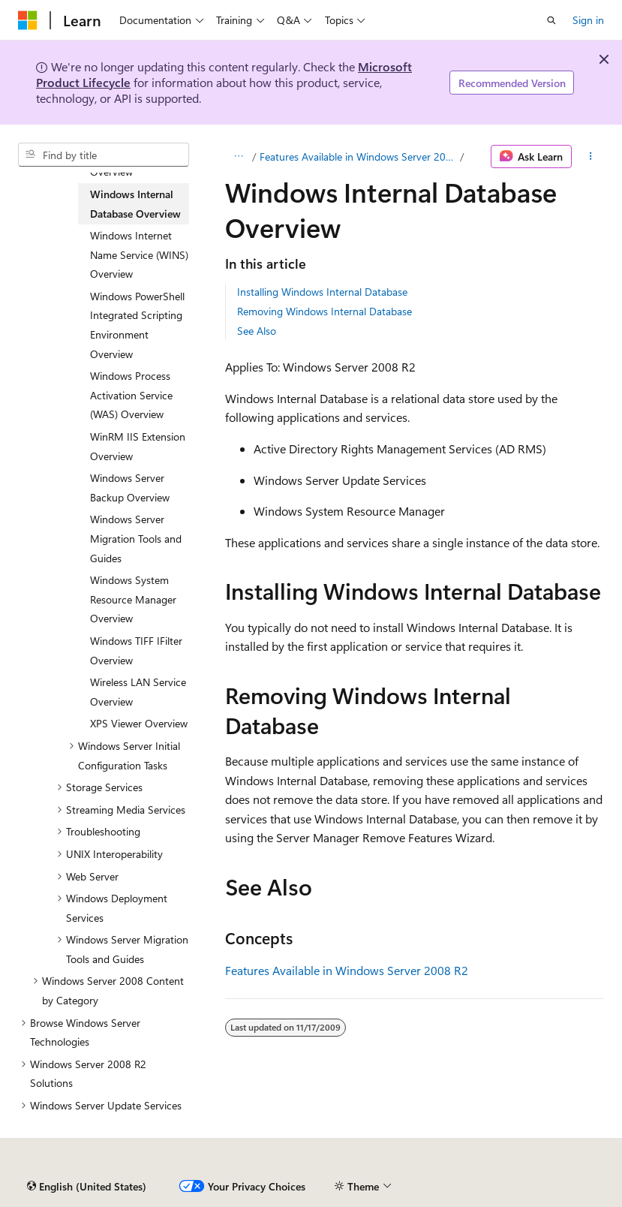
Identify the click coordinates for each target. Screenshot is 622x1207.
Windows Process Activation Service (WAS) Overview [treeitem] (131, 395)
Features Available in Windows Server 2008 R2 (358, 156)
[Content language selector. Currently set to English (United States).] (86, 1187)
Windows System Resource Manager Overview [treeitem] (133, 599)
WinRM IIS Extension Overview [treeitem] (137, 446)
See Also (256, 331)
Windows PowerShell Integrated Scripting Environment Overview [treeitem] (137, 325)
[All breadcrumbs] (238, 157)
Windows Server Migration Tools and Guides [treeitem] (136, 538)
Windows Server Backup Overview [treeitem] (130, 487)
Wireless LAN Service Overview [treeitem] (138, 692)
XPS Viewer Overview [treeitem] (139, 723)
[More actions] (591, 157)
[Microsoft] (28, 20)
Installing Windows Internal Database (322, 291)
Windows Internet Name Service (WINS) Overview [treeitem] (139, 254)
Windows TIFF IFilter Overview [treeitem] (136, 650)
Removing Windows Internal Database (324, 311)
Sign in (588, 20)
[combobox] (103, 155)
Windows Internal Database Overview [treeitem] (135, 204)
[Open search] (551, 20)
